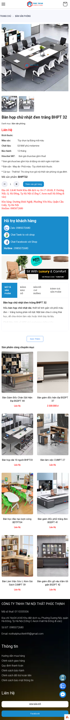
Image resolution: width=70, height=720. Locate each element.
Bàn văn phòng (23, 16)
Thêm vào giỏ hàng (33, 184)
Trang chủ (5, 16)
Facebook (35, 713)
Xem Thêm (35, 339)
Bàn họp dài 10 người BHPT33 (17, 460)
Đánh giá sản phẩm (55, 290)
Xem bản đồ (35, 704)
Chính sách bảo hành (13, 670)
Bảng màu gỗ (23, 290)
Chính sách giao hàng (13, 660)
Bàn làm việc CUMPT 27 (52, 460)
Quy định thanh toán (12, 665)
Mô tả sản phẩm (8, 290)
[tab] (9, 290)
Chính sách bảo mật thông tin (17, 680)
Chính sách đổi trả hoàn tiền (16, 675)
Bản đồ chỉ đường (37, 290)
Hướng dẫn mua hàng (13, 655)
